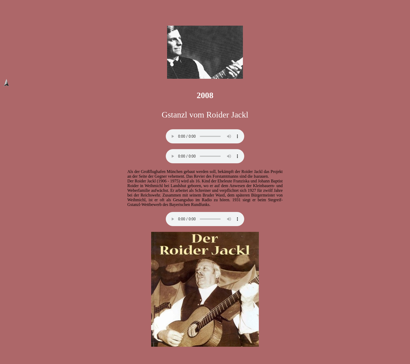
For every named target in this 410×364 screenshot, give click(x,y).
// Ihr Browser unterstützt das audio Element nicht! (205, 136)
